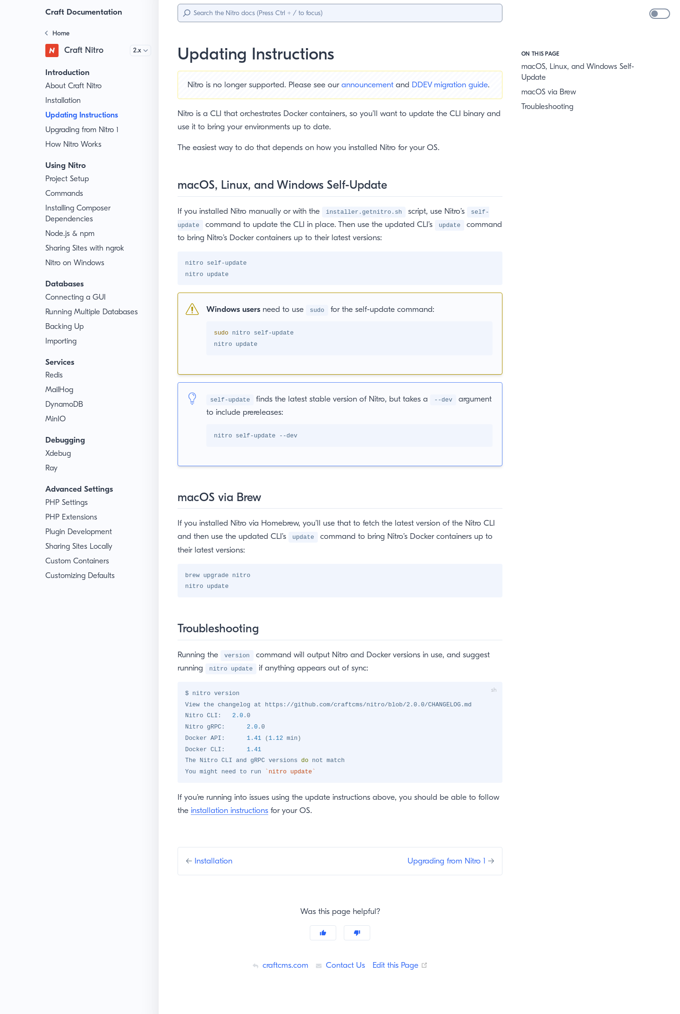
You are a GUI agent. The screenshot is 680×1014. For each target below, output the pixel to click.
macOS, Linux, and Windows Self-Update (571, 72)
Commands (65, 193)
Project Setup (68, 179)
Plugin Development (80, 532)
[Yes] (323, 945)
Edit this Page (402, 977)
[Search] (340, 13)
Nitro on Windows (75, 263)
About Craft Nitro (74, 86)
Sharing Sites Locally (81, 546)
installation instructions (255, 822)
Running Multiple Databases (93, 312)
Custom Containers (78, 561)
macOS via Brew (550, 92)
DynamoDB (65, 404)
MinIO (55, 419)
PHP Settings (68, 502)
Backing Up (65, 326)
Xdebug (58, 453)
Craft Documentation (85, 12)
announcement (376, 84)
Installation (63, 100)
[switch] (659, 13)
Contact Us (339, 977)
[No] (357, 945)
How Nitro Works (74, 144)
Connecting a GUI (76, 297)
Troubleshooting (549, 106)
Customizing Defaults (82, 575)
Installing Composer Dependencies (79, 213)
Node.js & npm (70, 233)
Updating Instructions (85, 115)
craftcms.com (277, 977)
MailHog (59, 389)
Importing (61, 341)
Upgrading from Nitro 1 (84, 130)
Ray (52, 468)
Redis (55, 375)
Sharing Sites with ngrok (87, 248)
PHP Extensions (73, 517)
